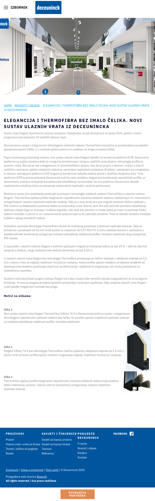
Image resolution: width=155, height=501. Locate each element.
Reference (48, 453)
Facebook (120, 433)
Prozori (10, 439)
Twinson (47, 449)
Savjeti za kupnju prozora (57, 439)
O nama (82, 443)
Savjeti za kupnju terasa (56, 444)
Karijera (82, 453)
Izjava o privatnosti (32, 470)
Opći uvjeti (52, 470)
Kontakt (82, 457)
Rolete (10, 453)
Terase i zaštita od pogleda (22, 449)
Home (8, 105)
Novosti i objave (27, 105)
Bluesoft (42, 476)
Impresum (12, 470)
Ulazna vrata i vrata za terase (23, 444)
